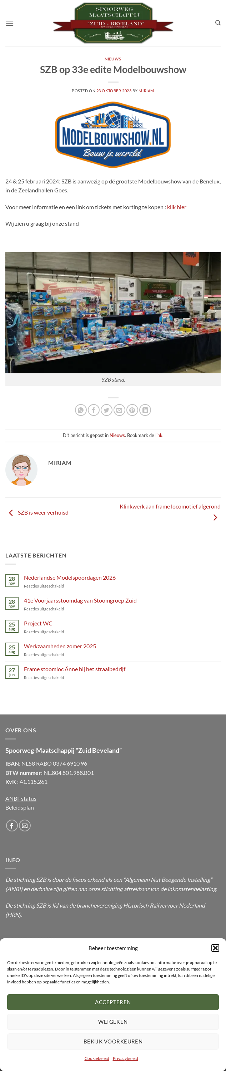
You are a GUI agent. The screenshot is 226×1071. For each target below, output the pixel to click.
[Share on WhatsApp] (81, 410)
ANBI (14, 888)
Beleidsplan (19, 807)
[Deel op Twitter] (106, 410)
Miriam (146, 90)
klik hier (176, 206)
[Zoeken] (218, 23)
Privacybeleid (125, 1058)
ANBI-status (20, 798)
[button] (215, 948)
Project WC (38, 623)
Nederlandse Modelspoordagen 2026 (70, 577)
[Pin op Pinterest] (132, 410)
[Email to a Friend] (119, 410)
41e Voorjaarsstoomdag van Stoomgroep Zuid (80, 600)
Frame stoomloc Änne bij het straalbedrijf (74, 668)
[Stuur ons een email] (25, 825)
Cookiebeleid (97, 1058)
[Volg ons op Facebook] (12, 825)
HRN (13, 914)
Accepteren (113, 1002)
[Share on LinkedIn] (145, 410)
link (158, 435)
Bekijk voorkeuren (113, 1041)
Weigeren (113, 1021)
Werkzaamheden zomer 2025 (60, 646)
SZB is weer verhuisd (37, 512)
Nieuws (113, 59)
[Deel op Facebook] (94, 410)
